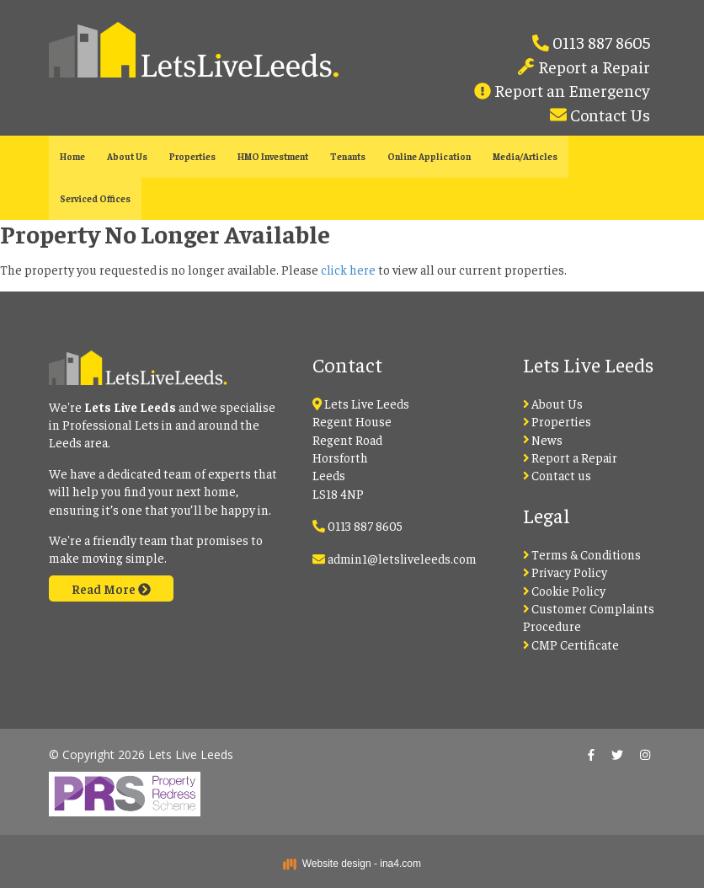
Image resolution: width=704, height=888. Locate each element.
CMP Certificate (571, 644)
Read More (111, 588)
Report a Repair (592, 66)
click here (348, 269)
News (543, 439)
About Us (127, 156)
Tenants (347, 156)
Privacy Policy (565, 572)
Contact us (557, 475)
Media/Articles (525, 156)
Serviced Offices (95, 198)
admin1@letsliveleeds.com (402, 558)
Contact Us (608, 114)
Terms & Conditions (582, 554)
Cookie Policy (564, 590)
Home (72, 156)
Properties (192, 156)
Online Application (429, 156)
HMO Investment (272, 156)
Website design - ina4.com (352, 863)
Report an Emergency (570, 89)
